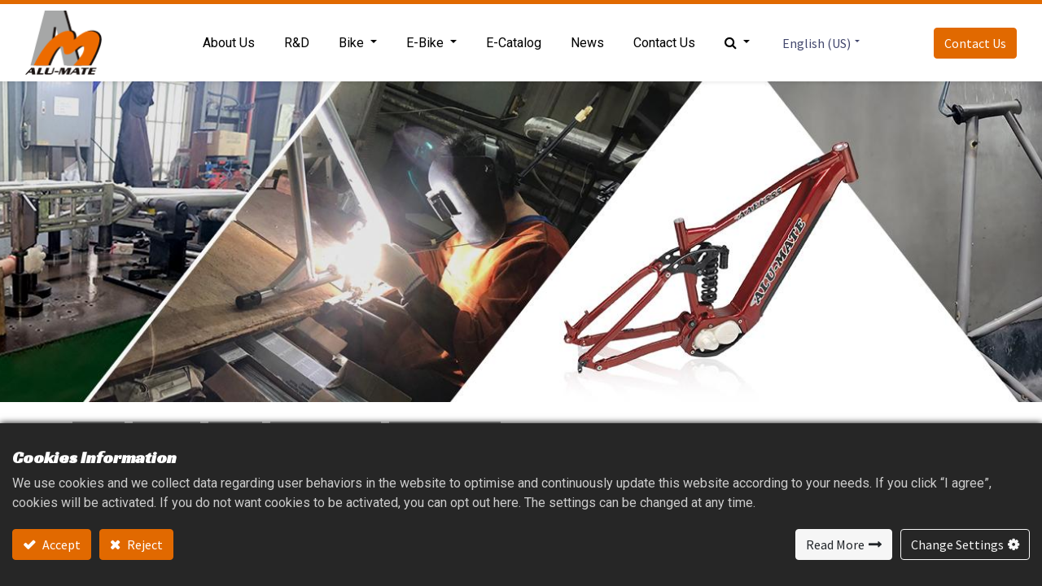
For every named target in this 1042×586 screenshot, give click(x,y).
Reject (144, 544)
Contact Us (975, 43)
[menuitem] (228, 43)
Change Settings (957, 544)
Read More (835, 544)
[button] (737, 43)
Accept (60, 544)
